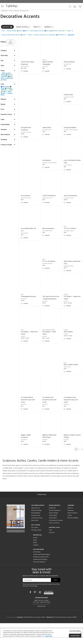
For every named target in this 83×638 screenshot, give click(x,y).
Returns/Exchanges (36, 525)
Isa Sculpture (30, 186)
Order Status (34, 535)
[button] (2, 6)
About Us (70, 523)
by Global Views (50, 125)
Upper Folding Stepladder (51, 61)
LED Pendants (37, 567)
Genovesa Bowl (71, 60)
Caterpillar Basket (72, 122)
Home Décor (16, 11)
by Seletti (48, 387)
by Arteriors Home (71, 93)
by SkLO (68, 287)
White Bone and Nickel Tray (71, 250)
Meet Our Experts (72, 528)
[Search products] (70, 6)
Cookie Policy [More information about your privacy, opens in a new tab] (48, 636)
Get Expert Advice (36, 545)
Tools (50, 545)
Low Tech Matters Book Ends (72, 154)
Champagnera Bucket (33, 282)
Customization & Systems (56, 535)
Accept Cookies (75, 635)
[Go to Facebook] (30, 607)
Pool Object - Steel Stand (33, 350)
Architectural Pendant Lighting (41, 569)
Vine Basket (50, 153)
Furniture (11, 11)
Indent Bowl (50, 122)
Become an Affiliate (73, 533)
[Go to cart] (80, 6)
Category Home (4, 11)
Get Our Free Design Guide (16, 545)
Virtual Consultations (54, 525)
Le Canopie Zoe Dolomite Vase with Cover (73, 383)
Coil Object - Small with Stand (72, 317)
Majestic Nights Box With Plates (73, 417)
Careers (70, 530)
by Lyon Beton (30, 65)
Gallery (35, 555)
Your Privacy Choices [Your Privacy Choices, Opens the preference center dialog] (75, 631)
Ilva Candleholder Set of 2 (33, 219)
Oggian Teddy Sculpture (51, 417)
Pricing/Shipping (35, 528)
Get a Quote (34, 542)
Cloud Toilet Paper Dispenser (32, 61)
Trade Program (53, 530)
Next (82, 464)
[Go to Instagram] (40, 607)
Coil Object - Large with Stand (72, 283)
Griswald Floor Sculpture (31, 123)
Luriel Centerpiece (52, 186)
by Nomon (29, 285)
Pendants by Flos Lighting (40, 574)
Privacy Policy (55, 599)
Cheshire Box (70, 91)
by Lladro (48, 289)
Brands (35, 557)
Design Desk (52, 523)
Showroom (71, 525)
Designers (35, 560)
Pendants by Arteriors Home (41, 572)
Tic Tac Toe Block (72, 218)
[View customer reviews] (49, 607)
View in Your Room (54, 538)
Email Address (28, 594)
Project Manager (53, 528)
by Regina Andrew (70, 220)
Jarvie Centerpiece (72, 186)
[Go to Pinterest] (35, 607)
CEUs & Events (53, 533)
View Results (16, 41)
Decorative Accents (24, 11)
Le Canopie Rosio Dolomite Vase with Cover (53, 383)
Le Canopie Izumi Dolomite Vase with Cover (33, 418)
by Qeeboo (49, 421)
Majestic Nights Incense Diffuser (51, 450)
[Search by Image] (74, 6)
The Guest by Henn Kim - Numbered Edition (53, 284)
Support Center (35, 523)
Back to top (41, 509)
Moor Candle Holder (73, 349)
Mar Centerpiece (52, 218)
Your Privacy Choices (37, 533)
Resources (52, 547)
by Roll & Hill (69, 352)
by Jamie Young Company (73, 125)
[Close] (81, 633)
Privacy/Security (35, 530)
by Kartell (48, 65)
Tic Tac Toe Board (52, 249)
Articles (35, 552)
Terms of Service (29, 601)
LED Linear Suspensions (39, 577)
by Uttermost (69, 62)
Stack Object (50, 349)
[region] (41, 633)
